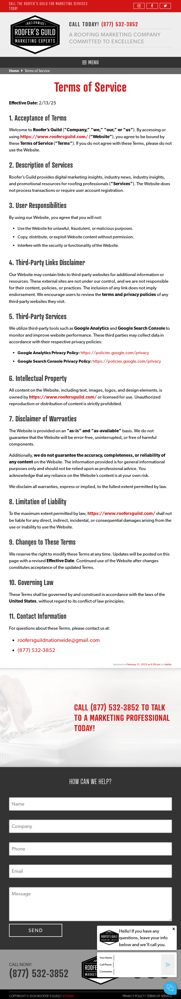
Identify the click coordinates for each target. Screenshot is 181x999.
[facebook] (152, 5)
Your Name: (106, 957)
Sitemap (68, 996)
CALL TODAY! (103, 24)
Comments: (106, 971)
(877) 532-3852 (36, 650)
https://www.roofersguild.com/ (54, 136)
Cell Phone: (106, 964)
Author (167, 664)
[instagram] (139, 5)
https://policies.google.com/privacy (115, 352)
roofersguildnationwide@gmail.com (59, 640)
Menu (90, 62)
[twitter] (165, 5)
